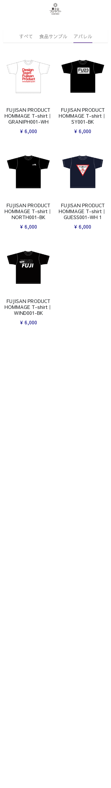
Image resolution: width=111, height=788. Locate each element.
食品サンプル (53, 36)
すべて (26, 36)
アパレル (82, 36)
